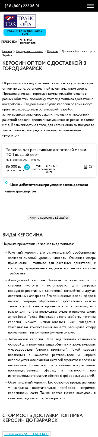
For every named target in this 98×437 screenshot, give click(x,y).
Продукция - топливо (29, 51)
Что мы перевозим (28, 42)
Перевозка (9, 42)
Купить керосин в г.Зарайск (49, 217)
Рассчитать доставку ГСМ (24, 32)
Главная (7, 51)
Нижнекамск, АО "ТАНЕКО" (24, 160)
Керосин (52, 51)
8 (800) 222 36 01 (24, 6)
